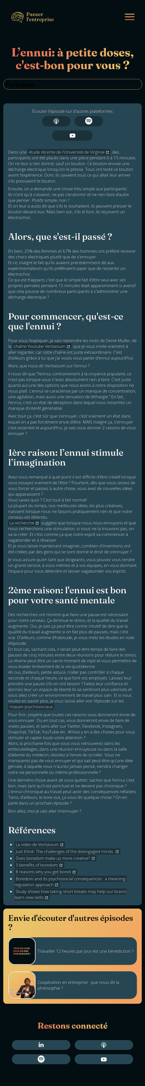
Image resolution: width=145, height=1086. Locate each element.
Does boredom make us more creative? (53, 858)
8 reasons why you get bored (43, 872)
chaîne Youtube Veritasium (39, 346)
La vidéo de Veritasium (37, 844)
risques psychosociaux (31, 706)
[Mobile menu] (130, 17)
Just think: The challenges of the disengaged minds (65, 851)
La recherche (21, 523)
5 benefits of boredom (37, 865)
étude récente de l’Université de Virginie (67, 152)
